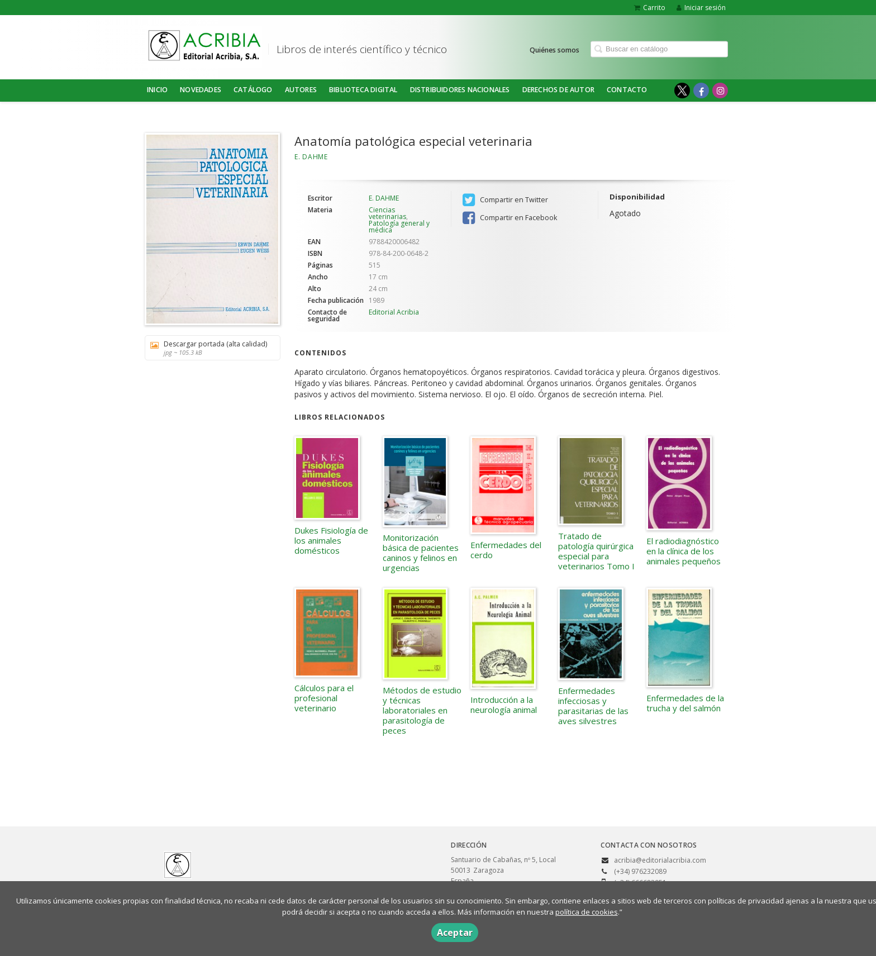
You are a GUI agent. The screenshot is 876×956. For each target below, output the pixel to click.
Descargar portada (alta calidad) (208, 347)
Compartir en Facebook (510, 218)
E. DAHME (311, 156)
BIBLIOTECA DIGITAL (363, 89)
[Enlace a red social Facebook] (701, 90)
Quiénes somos (554, 49)
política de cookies (586, 912)
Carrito (649, 7)
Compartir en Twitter (505, 200)
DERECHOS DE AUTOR (558, 89)
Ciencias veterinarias (387, 213)
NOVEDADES (200, 89)
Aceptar (455, 932)
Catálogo (253, 89)
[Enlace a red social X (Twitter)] (682, 90)
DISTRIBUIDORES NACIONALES (460, 89)
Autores (301, 89)
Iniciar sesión (701, 7)
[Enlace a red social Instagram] (720, 90)
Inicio (157, 89)
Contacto (627, 89)
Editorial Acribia (394, 312)
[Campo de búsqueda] (659, 49)
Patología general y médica (399, 226)
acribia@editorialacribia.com (660, 860)
